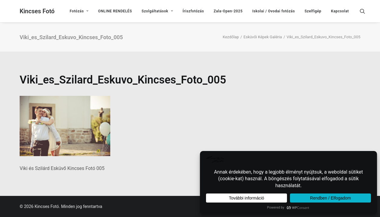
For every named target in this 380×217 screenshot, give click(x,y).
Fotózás (79, 11)
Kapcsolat (340, 11)
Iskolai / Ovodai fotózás (273, 11)
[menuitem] (79, 11)
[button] (365, 11)
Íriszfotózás (193, 11)
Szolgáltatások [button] (157, 11)
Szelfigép (312, 11)
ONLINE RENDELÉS (115, 11)
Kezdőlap (231, 37)
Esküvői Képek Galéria (262, 37)
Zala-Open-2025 (228, 11)
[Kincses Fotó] (37, 11)
